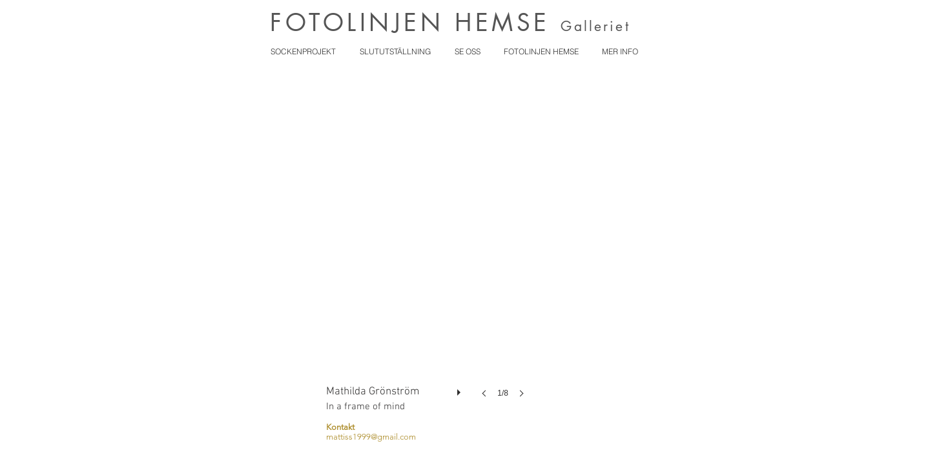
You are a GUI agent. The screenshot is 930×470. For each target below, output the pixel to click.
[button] (429, 249)
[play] (460, 389)
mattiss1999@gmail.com (371, 437)
